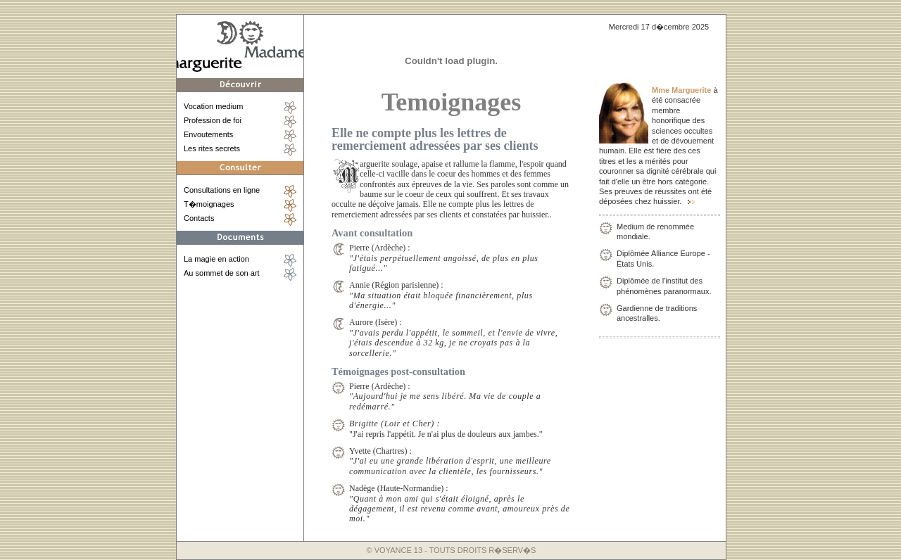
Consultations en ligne (222, 190)
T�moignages (209, 204)
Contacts (199, 218)
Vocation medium (213, 106)
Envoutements (208, 134)
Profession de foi (212, 120)
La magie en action (216, 259)
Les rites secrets (212, 148)
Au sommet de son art (222, 273)
